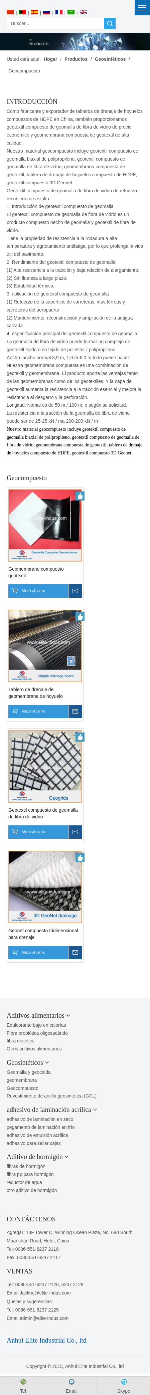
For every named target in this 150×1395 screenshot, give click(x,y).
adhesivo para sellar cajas (34, 1143)
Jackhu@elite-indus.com (45, 1293)
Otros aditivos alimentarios (34, 1048)
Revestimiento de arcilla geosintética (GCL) (52, 1096)
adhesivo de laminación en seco (40, 1119)
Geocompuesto (22, 1088)
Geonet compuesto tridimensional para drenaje (43, 934)
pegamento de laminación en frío (41, 1127)
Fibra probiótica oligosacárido (37, 1033)
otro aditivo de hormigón (32, 1190)
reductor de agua (24, 1182)
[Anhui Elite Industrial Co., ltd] (75, 4)
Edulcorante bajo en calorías (36, 1025)
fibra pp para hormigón (30, 1174)
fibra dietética (20, 1040)
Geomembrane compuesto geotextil (36, 572)
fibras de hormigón (26, 1166)
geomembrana (22, 1080)
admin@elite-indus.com (44, 1318)
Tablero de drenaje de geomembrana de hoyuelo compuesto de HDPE (35, 693)
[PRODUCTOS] (75, 41)
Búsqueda (110, 23)
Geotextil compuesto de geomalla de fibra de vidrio (43, 813)
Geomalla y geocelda (29, 1072)
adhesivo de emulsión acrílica (37, 1135)
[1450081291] (22, 1330)
